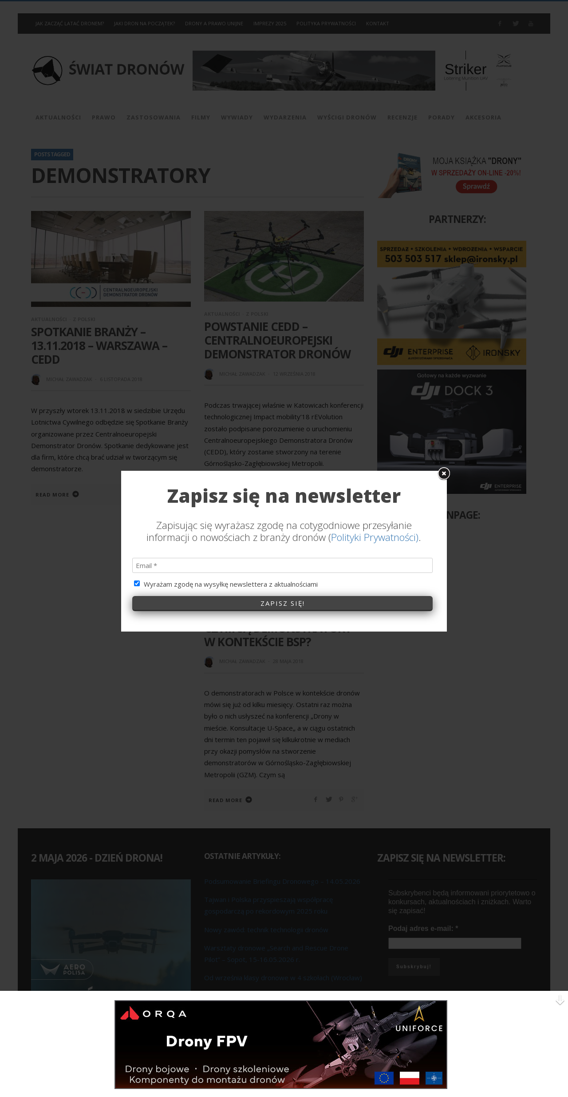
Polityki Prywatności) (374, 384)
